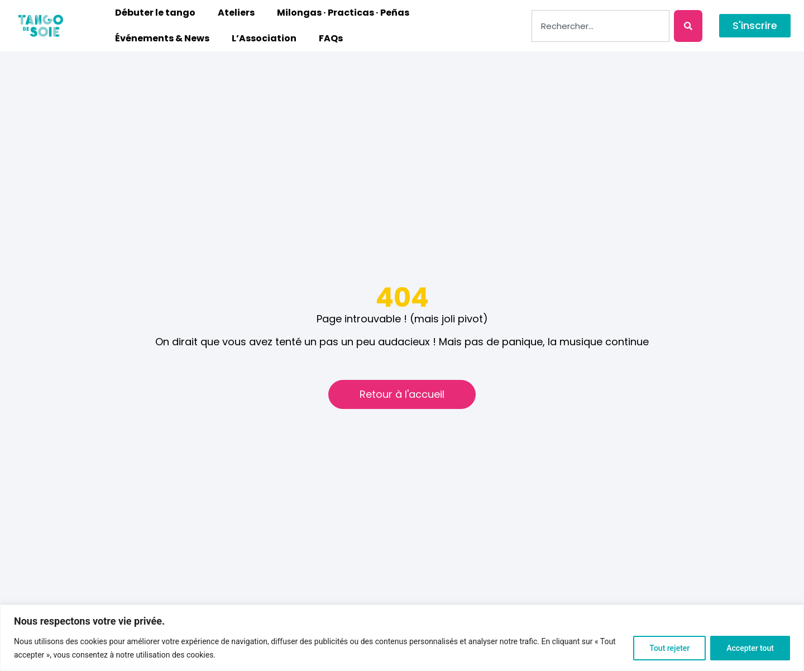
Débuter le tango (155, 12)
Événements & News (162, 38)
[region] (402, 638)
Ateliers (236, 12)
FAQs (331, 38)
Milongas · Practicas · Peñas (343, 12)
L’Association (264, 38)
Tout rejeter (669, 648)
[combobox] (600, 26)
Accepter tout (750, 648)
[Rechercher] (688, 26)
